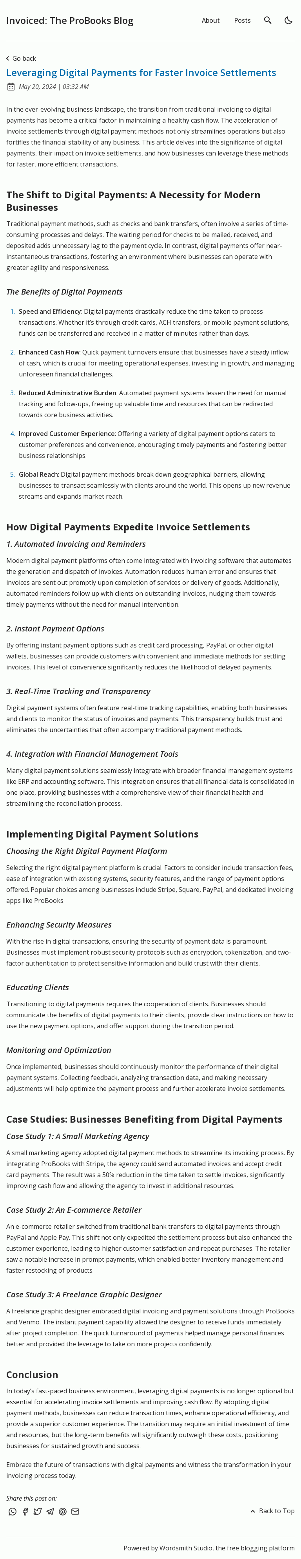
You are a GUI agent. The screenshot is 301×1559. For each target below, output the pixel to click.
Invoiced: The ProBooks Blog (69, 20)
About (211, 20)
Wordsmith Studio (186, 1548)
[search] (268, 20)
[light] (288, 20)
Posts (242, 20)
